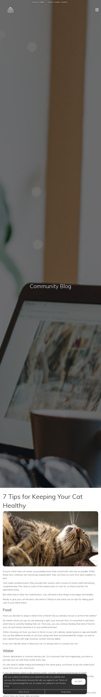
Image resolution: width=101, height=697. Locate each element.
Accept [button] (78, 681)
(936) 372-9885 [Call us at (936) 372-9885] (38, 2)
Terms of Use (24, 692)
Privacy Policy (66, 692)
